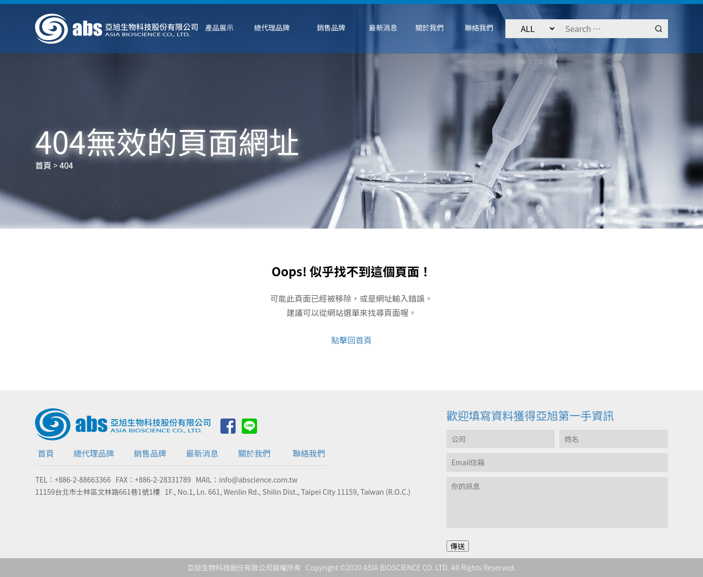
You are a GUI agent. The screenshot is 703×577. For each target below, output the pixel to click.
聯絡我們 (309, 453)
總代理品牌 (94, 453)
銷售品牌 (150, 453)
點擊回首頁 (351, 340)
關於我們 (254, 453)
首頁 (46, 453)
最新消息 (202, 453)
